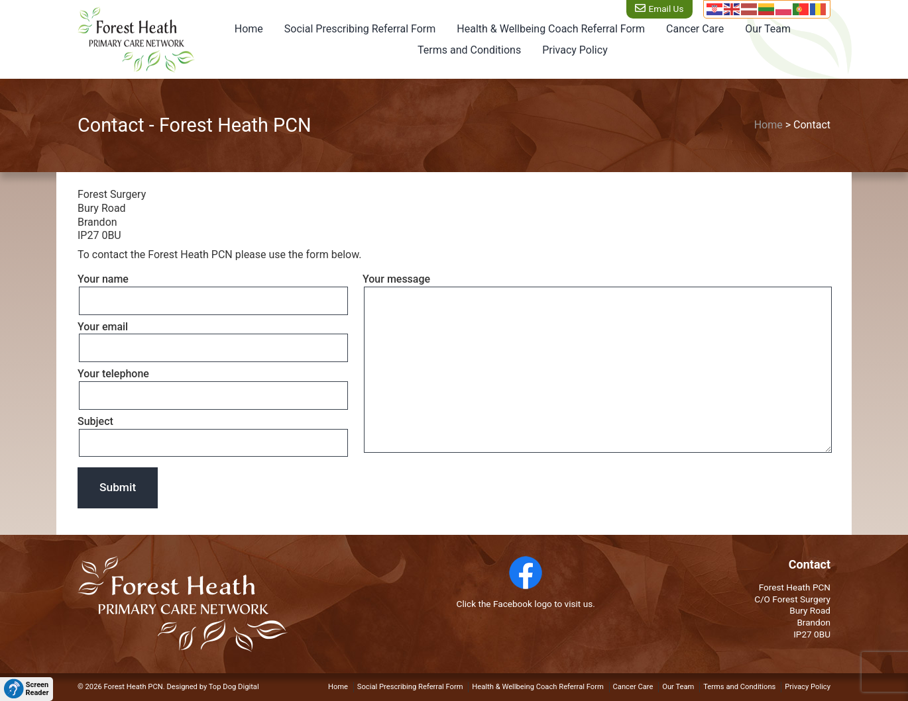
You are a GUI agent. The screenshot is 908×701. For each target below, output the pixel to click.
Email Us (664, 8)
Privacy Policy (575, 50)
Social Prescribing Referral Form (359, 29)
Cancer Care (695, 29)
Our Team (768, 29)
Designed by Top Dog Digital (212, 686)
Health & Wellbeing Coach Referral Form (551, 29)
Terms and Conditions (469, 50)
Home (249, 29)
